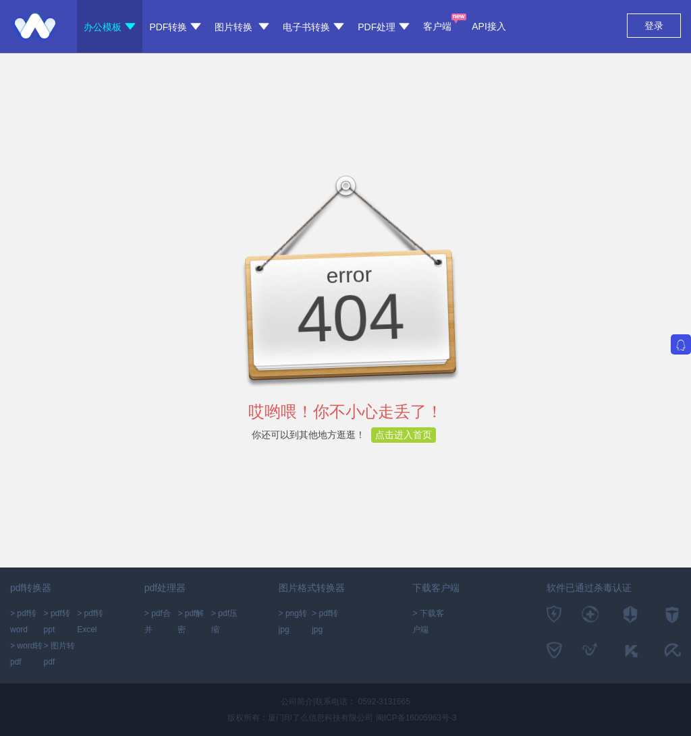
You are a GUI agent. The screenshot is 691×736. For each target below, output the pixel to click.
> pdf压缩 (224, 621)
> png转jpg (293, 621)
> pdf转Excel (90, 621)
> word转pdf (26, 654)
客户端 (437, 22)
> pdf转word (23, 621)
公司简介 (297, 701)
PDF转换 (175, 26)
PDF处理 (384, 26)
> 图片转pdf (59, 654)
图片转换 (242, 26)
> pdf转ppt (57, 621)
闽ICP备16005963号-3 (416, 718)
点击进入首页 (403, 434)
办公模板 (110, 26)
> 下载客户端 (427, 621)
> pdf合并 (157, 621)
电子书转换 (313, 26)
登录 (653, 25)
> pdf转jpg (325, 621)
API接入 (489, 26)
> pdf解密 (190, 621)
